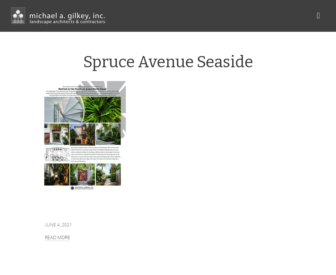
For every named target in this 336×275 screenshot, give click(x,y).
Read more (57, 237)
